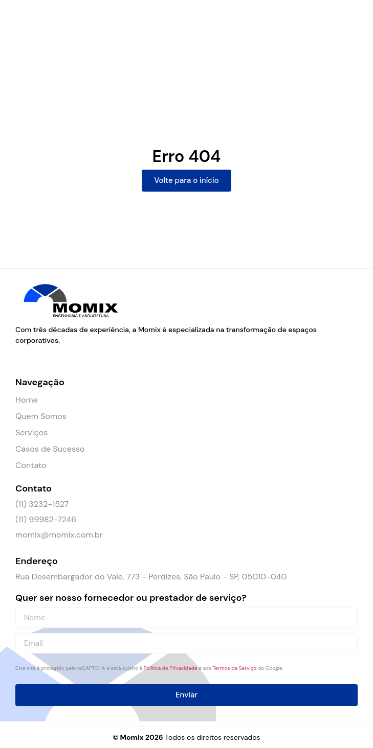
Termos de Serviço (235, 668)
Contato (30, 465)
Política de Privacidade (171, 668)
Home (26, 399)
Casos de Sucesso (50, 448)
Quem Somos (41, 416)
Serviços (31, 432)
